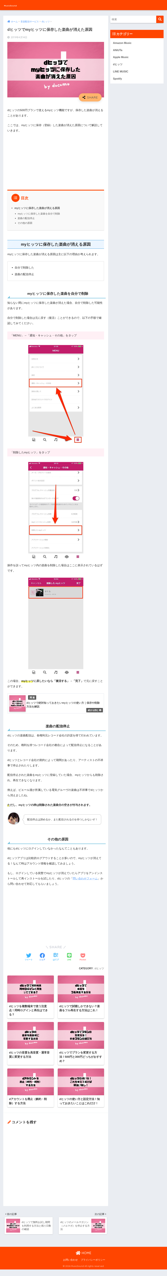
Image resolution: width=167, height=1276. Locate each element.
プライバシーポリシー (93, 1266)
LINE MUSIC (121, 72)
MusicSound (15, 5)
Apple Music (121, 57)
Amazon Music (122, 43)
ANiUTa (118, 50)
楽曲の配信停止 (26, 218)
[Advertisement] (55, 160)
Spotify (117, 79)
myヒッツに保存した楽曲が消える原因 (37, 208)
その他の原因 (25, 223)
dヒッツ (99, 968)
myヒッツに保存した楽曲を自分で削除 (39, 213)
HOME (83, 1260)
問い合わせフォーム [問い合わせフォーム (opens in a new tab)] (85, 878)
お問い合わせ (70, 1266)
